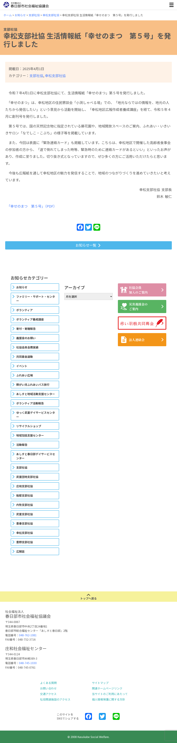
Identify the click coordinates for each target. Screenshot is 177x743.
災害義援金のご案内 (134, 306)
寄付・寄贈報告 (26, 329)
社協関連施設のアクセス (55, 699)
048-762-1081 (28, 635)
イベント (21, 366)
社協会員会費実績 (27, 347)
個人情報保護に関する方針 (108, 699)
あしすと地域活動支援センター (35, 394)
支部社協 (36, 75)
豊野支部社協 (24, 542)
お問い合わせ (48, 688)
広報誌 (20, 551)
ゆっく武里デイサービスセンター (35, 414)
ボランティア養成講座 (30, 319)
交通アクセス (48, 694)
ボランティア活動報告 (30, 403)
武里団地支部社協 (27, 477)
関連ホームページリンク (107, 688)
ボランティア (24, 310)
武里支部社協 (24, 514)
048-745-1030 (28, 663)
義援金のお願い (26, 338)
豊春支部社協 (24, 523)
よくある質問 (48, 683)
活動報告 (21, 445)
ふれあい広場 (24, 375)
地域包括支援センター (30, 435)
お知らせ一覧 (86, 245)
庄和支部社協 (24, 486)
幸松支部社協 (55, 75)
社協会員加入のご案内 (134, 289)
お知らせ (21, 287)
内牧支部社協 (24, 505)
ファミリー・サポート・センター (35, 298)
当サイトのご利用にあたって (110, 694)
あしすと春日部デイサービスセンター (35, 456)
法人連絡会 (132, 339)
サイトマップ (100, 683)
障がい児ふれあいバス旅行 (32, 384)
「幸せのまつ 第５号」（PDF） (33, 206)
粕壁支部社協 (24, 495)
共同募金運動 (24, 356)
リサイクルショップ (28, 426)
